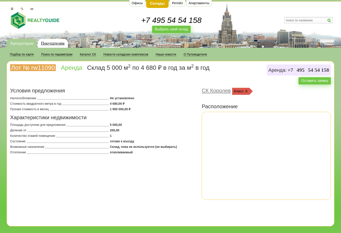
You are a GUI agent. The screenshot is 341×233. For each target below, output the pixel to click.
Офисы (137, 3)
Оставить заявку (314, 81)
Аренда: (277, 70)
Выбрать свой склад (171, 29)
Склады (157, 3)
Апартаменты (199, 3)
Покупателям (53, 43)
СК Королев (216, 91)
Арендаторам (22, 43)
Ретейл (177, 3)
